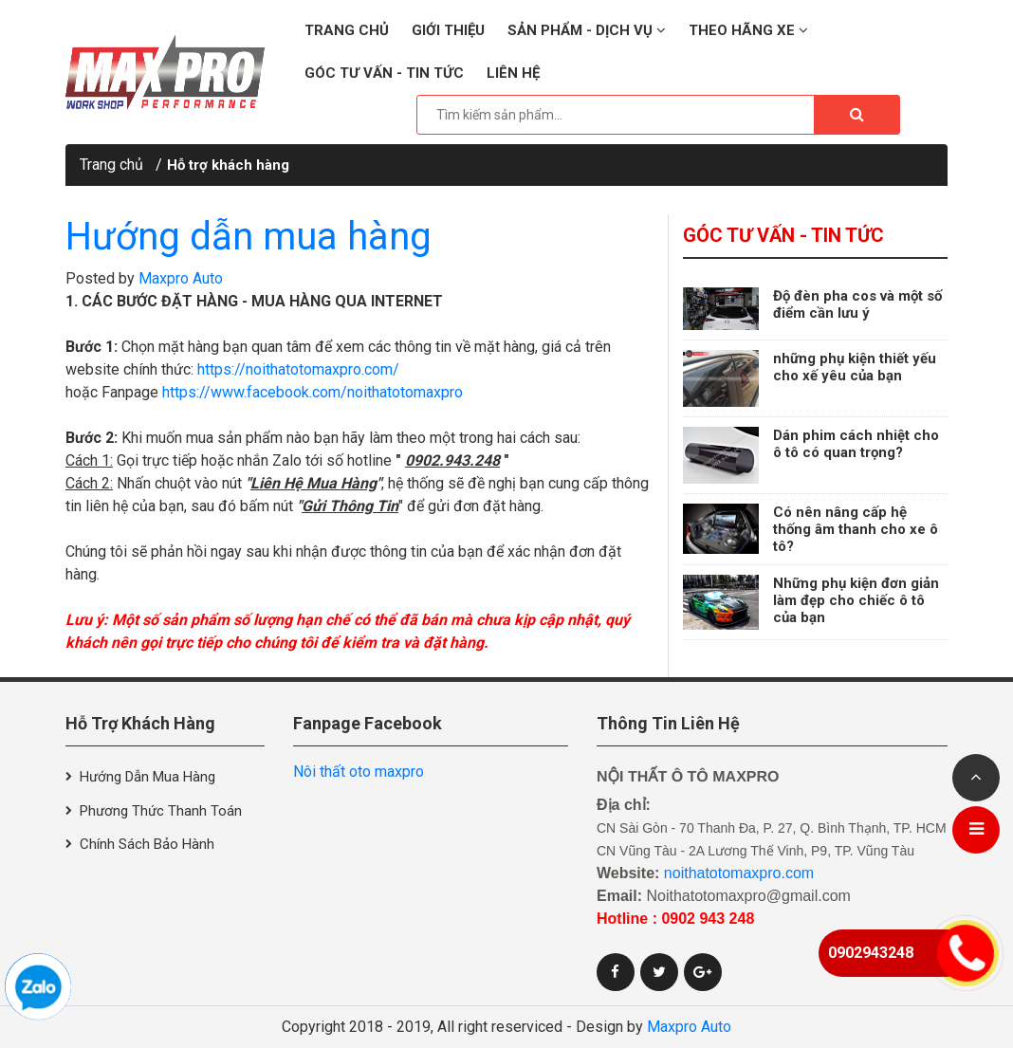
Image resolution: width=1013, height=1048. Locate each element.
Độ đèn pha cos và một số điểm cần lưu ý (857, 304)
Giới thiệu (448, 30)
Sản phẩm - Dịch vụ (586, 30)
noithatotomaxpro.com (739, 873)
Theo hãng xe (748, 30)
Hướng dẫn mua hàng (248, 236)
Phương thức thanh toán (161, 810)
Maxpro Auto (180, 278)
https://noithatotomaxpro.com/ (298, 369)
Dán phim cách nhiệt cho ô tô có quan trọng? (856, 444)
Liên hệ (513, 73)
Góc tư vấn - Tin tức (384, 73)
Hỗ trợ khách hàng (228, 165)
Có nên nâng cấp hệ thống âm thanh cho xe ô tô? (855, 529)
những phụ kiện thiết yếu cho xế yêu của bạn (854, 367)
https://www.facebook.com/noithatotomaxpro (312, 392)
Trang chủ (346, 30)
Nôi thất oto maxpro (358, 772)
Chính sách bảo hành (147, 844)
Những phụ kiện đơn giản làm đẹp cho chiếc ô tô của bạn (856, 600)
